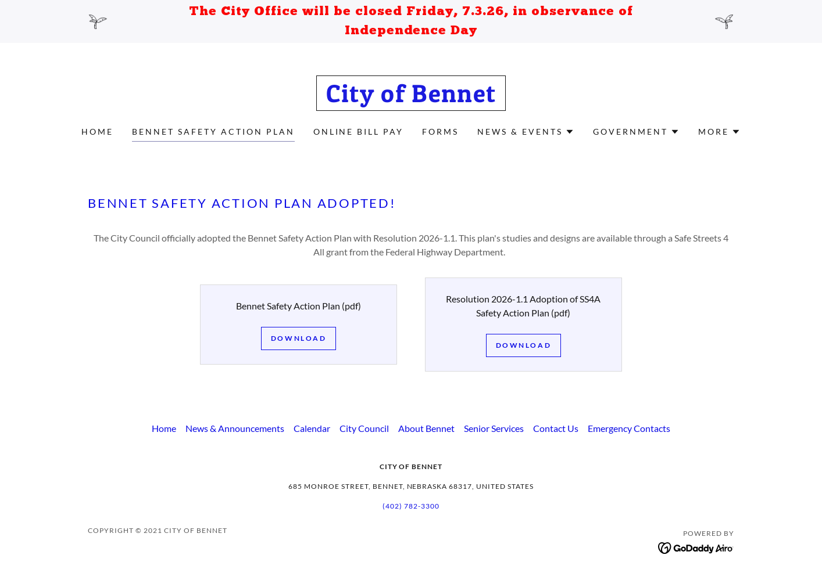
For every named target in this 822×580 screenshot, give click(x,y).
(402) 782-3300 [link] (411, 506)
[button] (525, 132)
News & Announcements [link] (234, 428)
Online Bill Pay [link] (358, 131)
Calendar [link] (312, 428)
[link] (411, 98)
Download (299, 338)
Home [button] (164, 428)
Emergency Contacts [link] (629, 428)
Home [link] (97, 131)
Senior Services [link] (494, 428)
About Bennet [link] (426, 428)
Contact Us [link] (555, 428)
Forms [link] (440, 131)
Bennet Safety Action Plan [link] (213, 131)
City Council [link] (364, 428)
